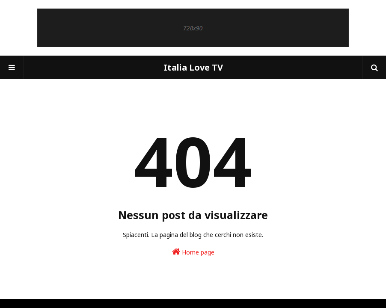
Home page (193, 251)
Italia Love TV (193, 67)
